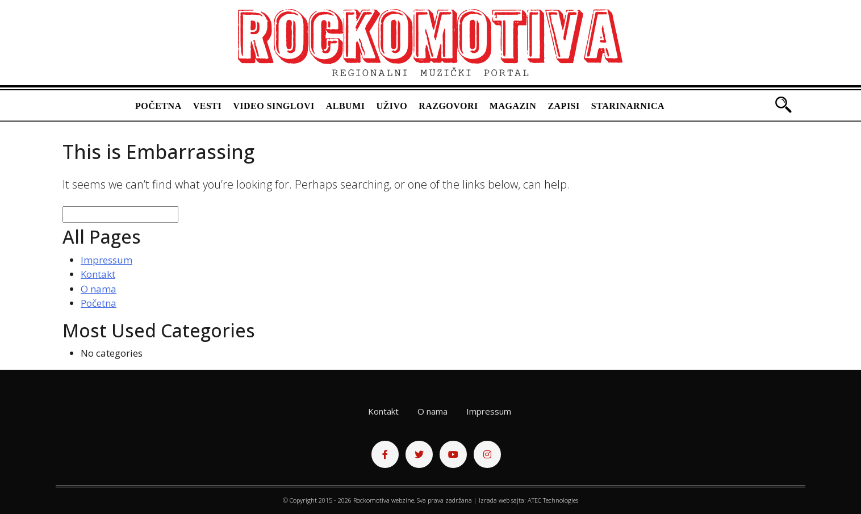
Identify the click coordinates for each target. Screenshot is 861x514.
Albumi (345, 106)
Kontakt (98, 274)
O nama (98, 288)
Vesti (207, 106)
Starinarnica (627, 106)
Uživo (392, 106)
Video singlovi (273, 106)
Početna (158, 106)
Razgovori (448, 106)
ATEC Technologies (553, 500)
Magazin (513, 106)
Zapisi (563, 106)
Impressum (106, 259)
